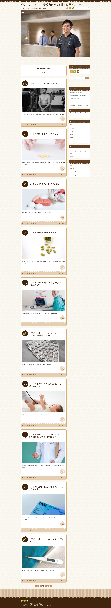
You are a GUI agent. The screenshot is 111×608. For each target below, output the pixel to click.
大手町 (30, 124)
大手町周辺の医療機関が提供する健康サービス (79, 95)
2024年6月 (72, 124)
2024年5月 (72, 128)
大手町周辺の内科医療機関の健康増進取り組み (79, 105)
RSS (67, 8)
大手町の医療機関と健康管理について (77, 92)
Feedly (70, 8)
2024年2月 (72, 137)
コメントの (73, 171)
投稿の (72, 168)
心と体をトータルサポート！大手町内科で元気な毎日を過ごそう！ (32, 604)
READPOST (62, 118)
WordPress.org (73, 175)
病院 (35, 124)
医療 (27, 124)
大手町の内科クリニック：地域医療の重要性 (78, 102)
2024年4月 (72, 131)
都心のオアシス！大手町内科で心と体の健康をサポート (32, 603)
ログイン (72, 165)
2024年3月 (72, 134)
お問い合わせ (73, 8)
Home (23, 59)
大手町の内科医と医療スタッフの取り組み (78, 98)
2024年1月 (72, 140)
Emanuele (63, 124)
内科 (24, 124)
